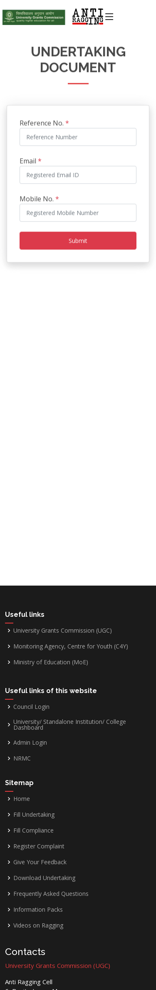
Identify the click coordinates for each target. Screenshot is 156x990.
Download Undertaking (44, 878)
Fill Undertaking (33, 815)
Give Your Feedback (40, 862)
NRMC (22, 758)
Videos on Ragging (38, 925)
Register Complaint (38, 846)
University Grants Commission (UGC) (62, 630)
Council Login (31, 707)
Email (31, 157)
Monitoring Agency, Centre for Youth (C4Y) (70, 646)
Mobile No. (39, 195)
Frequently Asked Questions (51, 894)
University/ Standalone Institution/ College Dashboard (69, 725)
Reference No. (44, 120)
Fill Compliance (33, 830)
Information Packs (38, 910)
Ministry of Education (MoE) (50, 662)
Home (21, 799)
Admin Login (30, 743)
